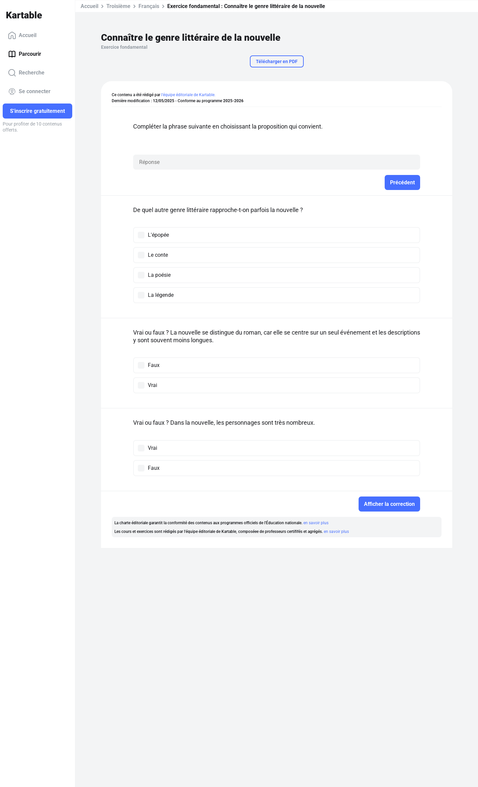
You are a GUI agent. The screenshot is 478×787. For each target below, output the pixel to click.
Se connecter (29, 91)
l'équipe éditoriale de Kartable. (188, 94)
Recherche (26, 73)
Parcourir (24, 54)
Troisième (118, 6)
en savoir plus (315, 523)
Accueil (22, 35)
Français (148, 6)
